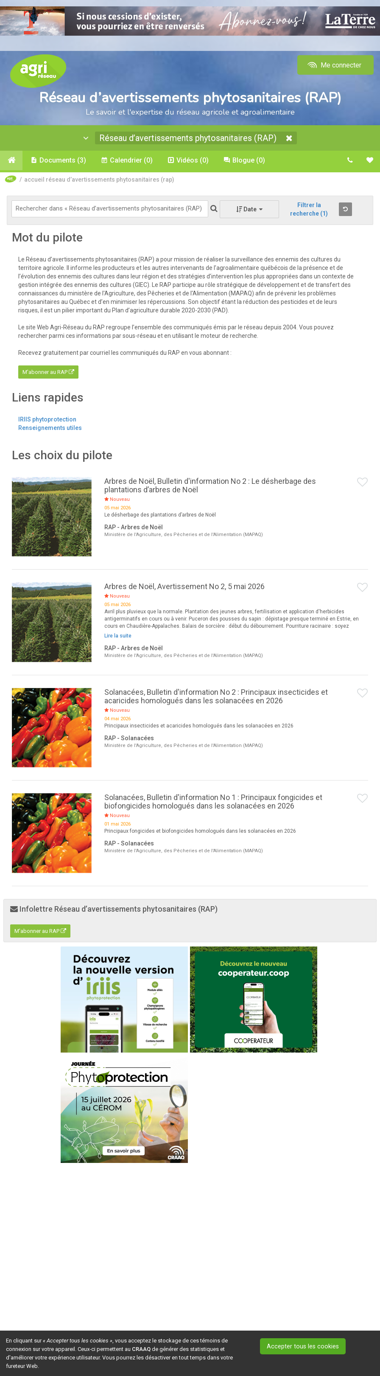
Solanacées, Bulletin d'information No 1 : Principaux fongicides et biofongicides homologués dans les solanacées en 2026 (213, 803)
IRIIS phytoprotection (47, 420)
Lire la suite (117, 637)
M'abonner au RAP (48, 373)
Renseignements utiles (50, 429)
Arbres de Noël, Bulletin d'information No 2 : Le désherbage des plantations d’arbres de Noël (210, 486)
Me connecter (333, 65)
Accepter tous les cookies (306, 1346)
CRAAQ (141, 1349)
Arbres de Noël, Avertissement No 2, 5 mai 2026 (184, 587)
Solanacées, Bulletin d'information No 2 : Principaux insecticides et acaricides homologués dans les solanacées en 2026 (216, 697)
